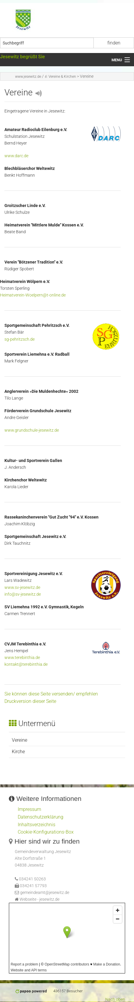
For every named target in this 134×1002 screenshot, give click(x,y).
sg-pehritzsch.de (19, 339)
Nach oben (115, 999)
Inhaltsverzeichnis (36, 824)
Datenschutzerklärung (40, 817)
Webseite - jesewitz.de (39, 899)
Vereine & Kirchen (60, 76)
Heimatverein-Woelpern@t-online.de (33, 295)
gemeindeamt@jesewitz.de (44, 892)
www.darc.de (16, 155)
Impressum (29, 809)
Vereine (19, 740)
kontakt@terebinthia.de (26, 664)
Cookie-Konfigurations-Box (46, 832)
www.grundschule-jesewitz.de (31, 430)
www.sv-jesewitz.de (22, 587)
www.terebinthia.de (22, 657)
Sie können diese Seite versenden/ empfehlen (51, 694)
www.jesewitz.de (28, 76)
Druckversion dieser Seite (30, 701)
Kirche (18, 751)
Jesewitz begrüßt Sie (22, 56)
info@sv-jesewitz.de (22, 594)
